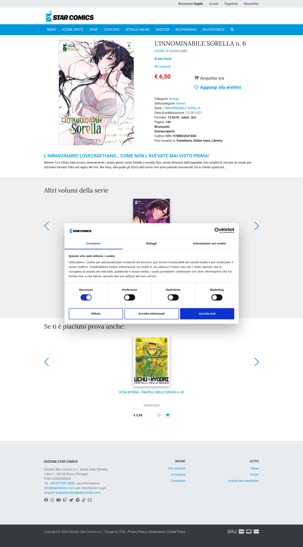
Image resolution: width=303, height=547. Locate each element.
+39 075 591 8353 (62, 483)
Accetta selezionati (151, 313)
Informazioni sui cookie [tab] (209, 243)
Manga (174, 99)
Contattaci (178, 474)
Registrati (231, 4)
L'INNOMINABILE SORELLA (181, 108)
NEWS (51, 29)
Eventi (255, 474)
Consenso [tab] (93, 243)
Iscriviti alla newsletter (243, 481)
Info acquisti (176, 468)
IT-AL (122, 532)
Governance (157, 532)
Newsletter (251, 4)
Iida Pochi (164, 59)
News (255, 468)
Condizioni (178, 481)
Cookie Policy (176, 532)
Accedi (213, 4)
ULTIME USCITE (72, 29)
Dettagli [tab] (151, 243)
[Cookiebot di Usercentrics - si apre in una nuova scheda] (217, 231)
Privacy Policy (137, 532)
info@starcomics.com (59, 488)
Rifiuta (95, 313)
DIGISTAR (162, 29)
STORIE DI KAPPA (167, 51)
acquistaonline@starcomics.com (78, 492)
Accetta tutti (207, 313)
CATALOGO (111, 29)
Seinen (180, 103)
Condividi (163, 66)
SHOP (94, 29)
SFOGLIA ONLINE (138, 29)
